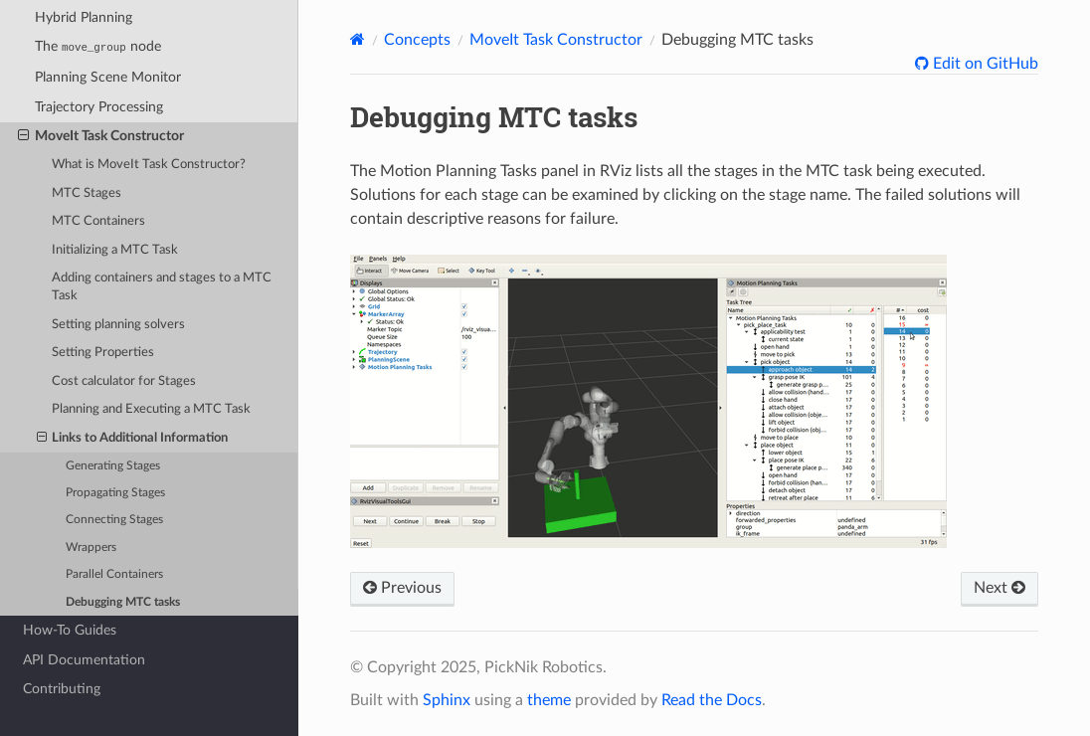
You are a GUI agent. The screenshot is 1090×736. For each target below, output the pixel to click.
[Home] (357, 39)
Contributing (61, 688)
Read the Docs (711, 700)
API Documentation (84, 659)
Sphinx (446, 700)
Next (999, 588)
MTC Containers (98, 221)
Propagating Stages (115, 492)
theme (549, 700)
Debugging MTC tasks (123, 602)
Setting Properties (103, 352)
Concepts (417, 40)
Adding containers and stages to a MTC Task (162, 287)
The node (98, 46)
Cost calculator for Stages (124, 381)
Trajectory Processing (99, 106)
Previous (402, 588)
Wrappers (91, 547)
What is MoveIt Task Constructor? (149, 164)
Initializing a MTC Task (115, 250)
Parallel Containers (114, 574)
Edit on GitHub (983, 64)
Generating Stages (113, 465)
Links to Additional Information (133, 439)
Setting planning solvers (118, 324)
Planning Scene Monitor (108, 77)
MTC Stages (86, 193)
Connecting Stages (114, 519)
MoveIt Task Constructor (101, 136)
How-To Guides (69, 630)
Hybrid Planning (83, 17)
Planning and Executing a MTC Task (151, 409)
